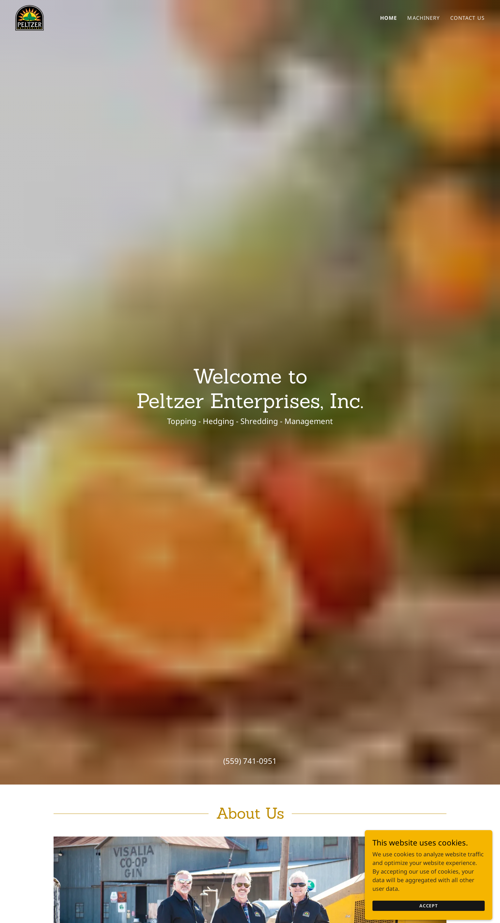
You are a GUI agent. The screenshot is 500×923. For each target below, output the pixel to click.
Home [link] (388, 17)
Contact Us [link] (467, 17)
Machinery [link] (423, 17)
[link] (29, 17)
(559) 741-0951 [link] (250, 761)
